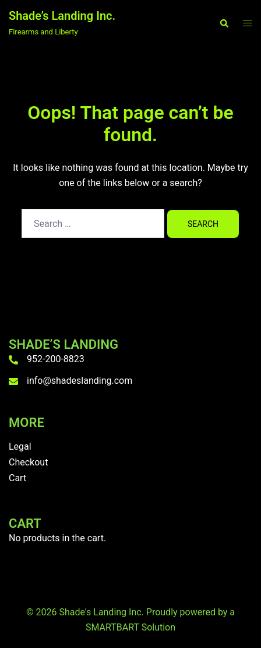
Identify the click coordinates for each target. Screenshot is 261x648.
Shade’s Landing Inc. (62, 16)
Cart (17, 478)
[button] (223, 23)
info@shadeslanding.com (79, 380)
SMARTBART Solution (130, 627)
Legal (20, 446)
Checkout (28, 462)
